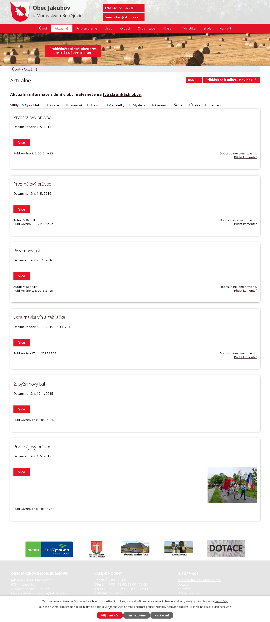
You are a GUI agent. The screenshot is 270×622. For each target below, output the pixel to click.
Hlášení (168, 28)
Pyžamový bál (26, 250)
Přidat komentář (245, 157)
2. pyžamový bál (29, 384)
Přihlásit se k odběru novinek (231, 80)
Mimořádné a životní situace (199, 580)
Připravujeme (86, 28)
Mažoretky (116, 105)
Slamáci (215, 105)
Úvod (43, 28)
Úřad (109, 28)
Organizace (146, 28)
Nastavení (162, 615)
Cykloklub (32, 105)
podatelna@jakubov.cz (49, 593)
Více (21, 142)
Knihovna (185, 589)
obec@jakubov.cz (126, 17)
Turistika (189, 28)
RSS (194, 80)
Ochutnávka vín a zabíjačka (39, 317)
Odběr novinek (189, 593)
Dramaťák (75, 105)
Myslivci (139, 105)
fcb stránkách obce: (122, 94)
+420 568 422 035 (123, 8)
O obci (125, 28)
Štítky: (14, 105)
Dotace (53, 105)
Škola (208, 28)
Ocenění (159, 105)
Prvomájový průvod (32, 117)
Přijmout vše (110, 615)
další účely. (221, 601)
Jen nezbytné (136, 615)
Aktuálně (62, 28)
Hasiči (95, 105)
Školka (195, 105)
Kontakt (225, 28)
